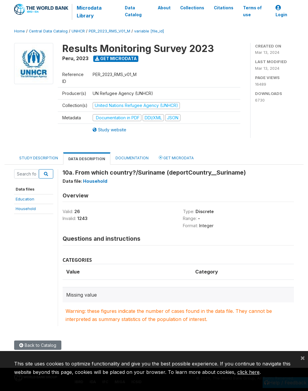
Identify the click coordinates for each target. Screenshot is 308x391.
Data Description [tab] (86, 159)
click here (248, 372)
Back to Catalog (37, 345)
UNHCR (78, 31)
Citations (223, 7)
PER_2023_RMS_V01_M (109, 31)
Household (26, 208)
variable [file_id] (149, 31)
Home (19, 31)
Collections (192, 7)
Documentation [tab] (132, 158)
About (164, 7)
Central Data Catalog (48, 31)
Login (281, 11)
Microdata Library (89, 12)
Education (25, 199)
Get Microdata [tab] (176, 157)
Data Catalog (133, 11)
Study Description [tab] (38, 158)
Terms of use (252, 11)
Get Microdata (116, 58)
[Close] (302, 357)
